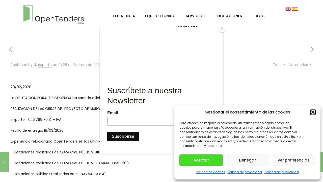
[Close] (222, 28)
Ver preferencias (294, 160)
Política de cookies (210, 172)
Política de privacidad (245, 172)
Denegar (247, 160)
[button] (312, 112)
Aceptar (201, 160)
